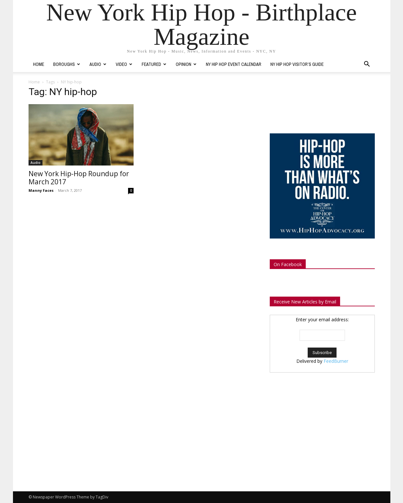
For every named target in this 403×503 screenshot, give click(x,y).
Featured (154, 64)
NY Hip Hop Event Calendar (233, 64)
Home (38, 64)
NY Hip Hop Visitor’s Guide (297, 64)
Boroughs (66, 64)
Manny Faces (41, 190)
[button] (367, 65)
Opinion (186, 64)
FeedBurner (336, 361)
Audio (97, 64)
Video (124, 64)
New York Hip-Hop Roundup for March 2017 (79, 177)
